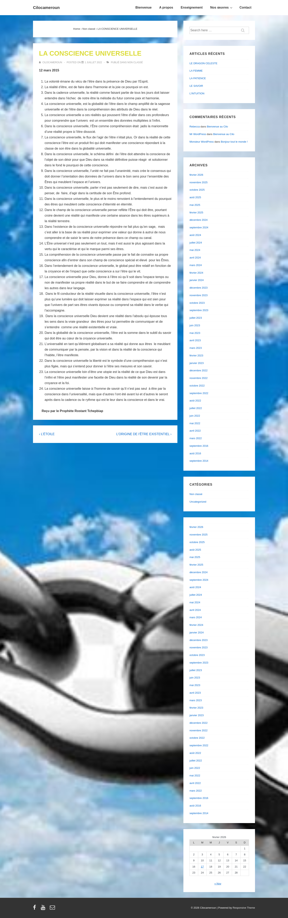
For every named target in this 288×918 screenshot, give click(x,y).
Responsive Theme (244, 907)
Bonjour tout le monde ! (234, 141)
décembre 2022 (198, 370)
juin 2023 (194, 325)
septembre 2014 (198, 460)
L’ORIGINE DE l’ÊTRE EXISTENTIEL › (143, 434)
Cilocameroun (46, 7)
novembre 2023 (198, 295)
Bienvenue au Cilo (217, 126)
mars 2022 (195, 438)
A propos (166, 7)
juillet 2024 (195, 242)
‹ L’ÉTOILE (47, 434)
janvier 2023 (196, 363)
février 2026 (196, 174)
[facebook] (35, 908)
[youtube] (44, 908)
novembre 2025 (198, 182)
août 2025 (195, 197)
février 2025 (196, 212)
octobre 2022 (197, 385)
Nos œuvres (221, 7)
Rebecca (194, 126)
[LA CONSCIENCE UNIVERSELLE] (93, 62)
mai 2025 (194, 204)
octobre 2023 (197, 302)
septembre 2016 (198, 445)
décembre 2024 (198, 219)
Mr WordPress (197, 134)
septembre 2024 (198, 227)
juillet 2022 (195, 408)
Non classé (135, 62)
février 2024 (196, 272)
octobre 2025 (197, 189)
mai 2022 (194, 423)
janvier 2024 (196, 280)
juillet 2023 (195, 317)
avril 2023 (195, 340)
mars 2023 (195, 347)
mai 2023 (194, 332)
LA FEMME (196, 70)
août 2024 (195, 235)
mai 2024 (194, 249)
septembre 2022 (198, 393)
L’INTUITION (196, 93)
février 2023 (196, 355)
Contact (245, 7)
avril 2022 (195, 430)
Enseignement (192, 7)
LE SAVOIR (196, 85)
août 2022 (195, 400)
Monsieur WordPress (201, 141)
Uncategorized (197, 501)
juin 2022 (194, 415)
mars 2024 (195, 265)
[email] (53, 908)
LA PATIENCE (197, 78)
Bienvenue (143, 7)
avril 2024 (195, 257)
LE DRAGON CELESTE (203, 63)
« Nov (217, 883)
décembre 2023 (198, 287)
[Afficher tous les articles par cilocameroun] (51, 62)
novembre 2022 (198, 378)
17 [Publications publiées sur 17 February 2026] (202, 866)
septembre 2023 (198, 310)
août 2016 (195, 453)
